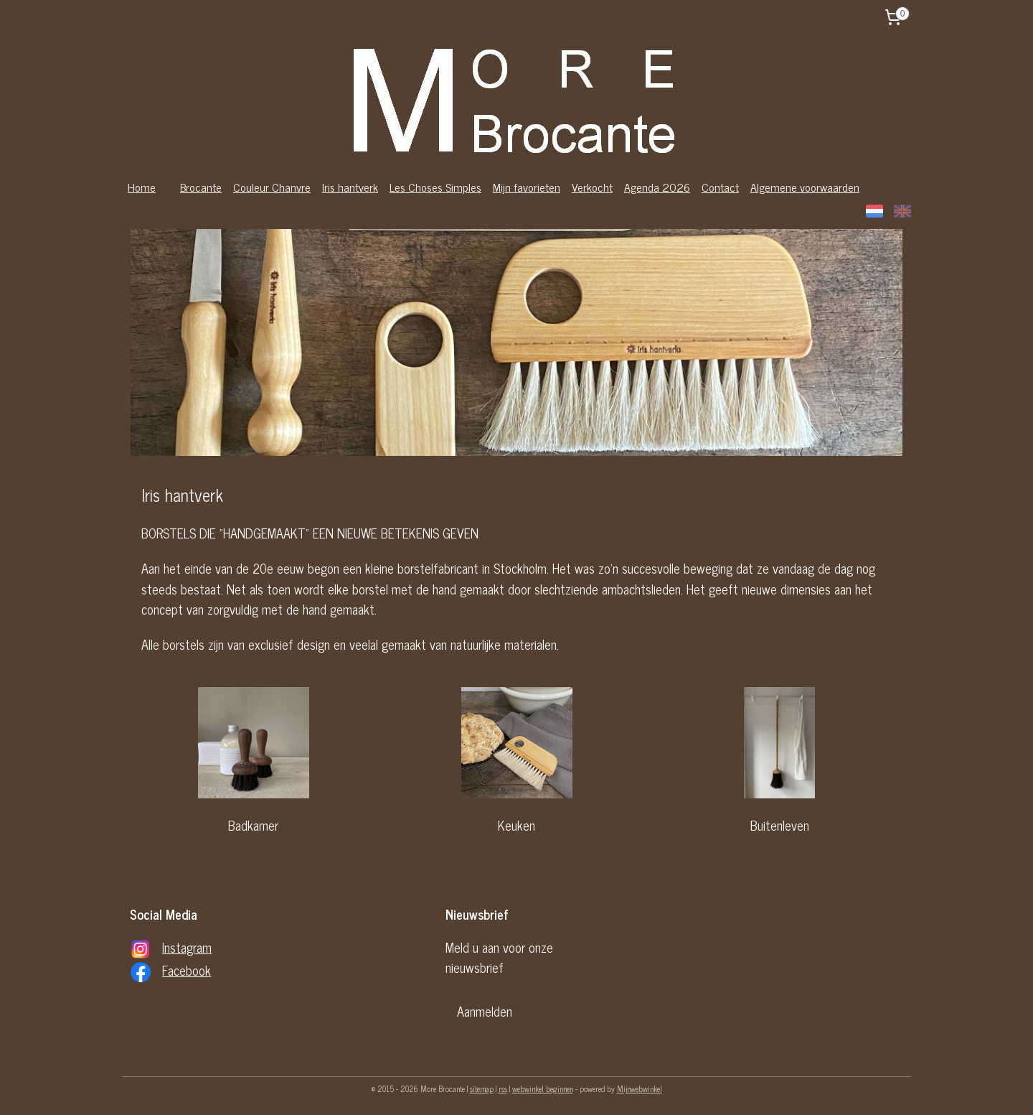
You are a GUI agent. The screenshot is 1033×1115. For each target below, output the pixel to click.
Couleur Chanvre (272, 186)
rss (503, 1088)
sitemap (482, 1088)
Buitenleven (779, 825)
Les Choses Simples (435, 186)
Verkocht (592, 186)
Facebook (186, 970)
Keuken (516, 825)
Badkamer (253, 825)
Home (142, 186)
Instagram (187, 947)
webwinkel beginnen (542, 1088)
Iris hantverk (350, 186)
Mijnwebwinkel (639, 1088)
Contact (720, 186)
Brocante (201, 186)
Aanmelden (484, 1011)
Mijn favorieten (526, 186)
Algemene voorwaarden (804, 186)
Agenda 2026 (657, 186)
